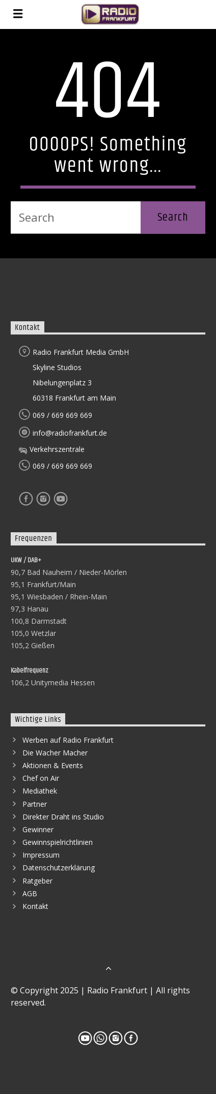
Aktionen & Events (52, 765)
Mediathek (39, 791)
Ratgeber (37, 881)
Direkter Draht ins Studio (63, 817)
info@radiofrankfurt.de (62, 433)
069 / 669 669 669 (55, 415)
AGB (29, 893)
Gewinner (37, 829)
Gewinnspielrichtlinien (57, 842)
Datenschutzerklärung (58, 867)
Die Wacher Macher (55, 752)
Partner (34, 804)
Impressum (41, 855)
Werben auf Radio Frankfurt (68, 740)
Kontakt (35, 906)
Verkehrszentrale (51, 449)
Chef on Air (40, 778)
